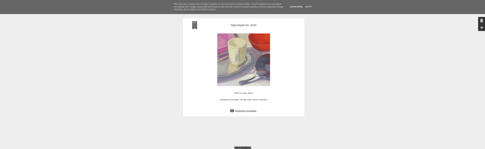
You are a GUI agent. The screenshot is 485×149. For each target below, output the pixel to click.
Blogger (249, 147)
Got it (308, 7)
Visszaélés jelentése (260, 147)
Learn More (296, 7)
